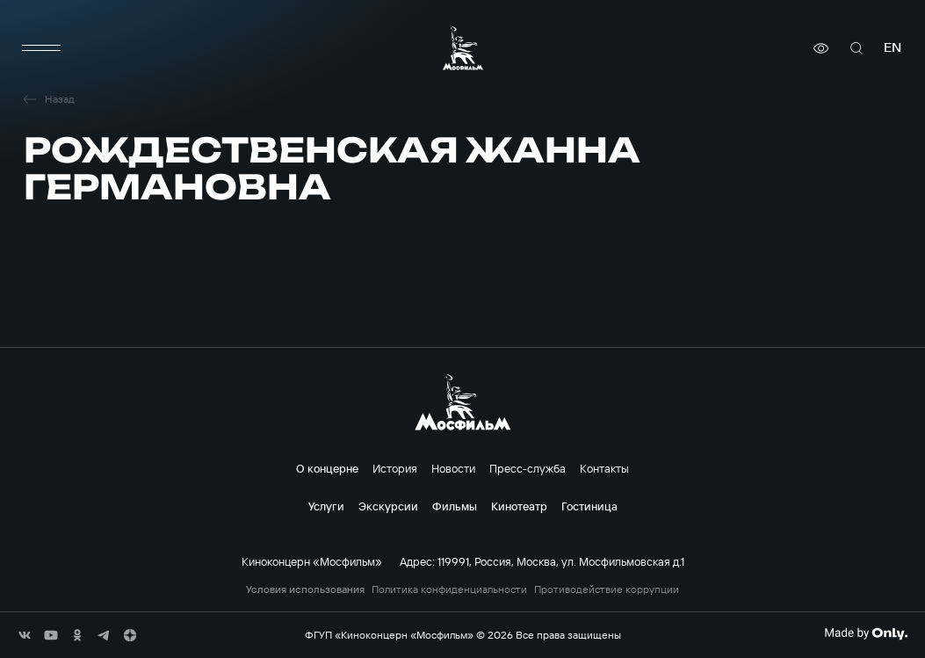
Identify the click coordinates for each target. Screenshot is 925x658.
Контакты (604, 468)
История (394, 468)
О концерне (327, 468)
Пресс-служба (527, 468)
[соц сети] (25, 635)
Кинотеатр (519, 506)
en (892, 47)
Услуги (326, 506)
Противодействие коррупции (606, 589)
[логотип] (463, 48)
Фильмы (454, 506)
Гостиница (589, 506)
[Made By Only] (865, 633)
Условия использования (305, 589)
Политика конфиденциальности (449, 589)
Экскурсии (388, 506)
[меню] (41, 48)
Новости (453, 468)
